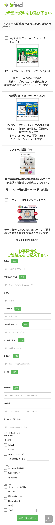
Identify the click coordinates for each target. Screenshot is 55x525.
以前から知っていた (14, 496)
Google (10, 450)
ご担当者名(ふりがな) (12, 324)
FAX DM (10, 492)
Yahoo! (10, 445)
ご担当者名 (8, 309)
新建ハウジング (13, 473)
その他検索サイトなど (15, 459)
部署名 (6, 293)
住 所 (6, 372)
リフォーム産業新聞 (14, 468)
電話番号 (7, 388)
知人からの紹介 (13, 501)
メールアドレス (10, 340)
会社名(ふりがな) (10, 277)
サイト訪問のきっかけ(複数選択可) (12, 434)
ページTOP (48, 520)
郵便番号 (7, 356)
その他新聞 (11, 478)
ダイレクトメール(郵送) (16, 487)
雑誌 (9, 506)
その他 (9, 510)
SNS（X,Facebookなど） (17, 454)
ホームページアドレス (12, 419)
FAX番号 (7, 403)
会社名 (6, 261)
